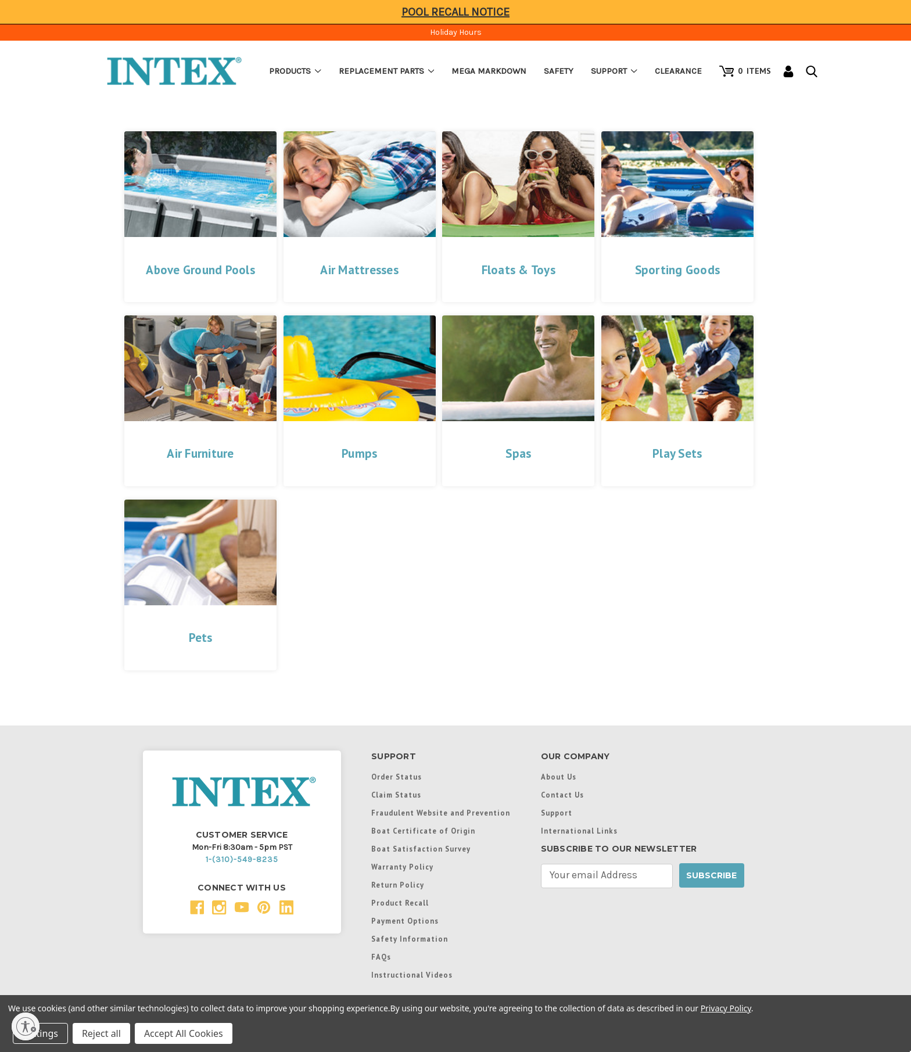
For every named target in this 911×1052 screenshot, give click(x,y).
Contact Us (562, 794)
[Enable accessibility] (26, 1026)
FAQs (381, 956)
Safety (558, 71)
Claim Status (396, 794)
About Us (558, 776)
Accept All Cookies (183, 1033)
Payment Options (405, 920)
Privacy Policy (726, 1008)
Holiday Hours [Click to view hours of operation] (456, 32)
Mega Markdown (488, 71)
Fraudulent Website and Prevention (440, 812)
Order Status (396, 776)
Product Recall (400, 902)
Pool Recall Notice (455, 12)
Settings (40, 1033)
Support (614, 71)
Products (295, 71)
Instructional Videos (412, 974)
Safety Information (409, 938)
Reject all (101, 1033)
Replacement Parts (387, 71)
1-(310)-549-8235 (242, 859)
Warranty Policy (402, 866)
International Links (579, 830)
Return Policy (397, 884)
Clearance (678, 71)
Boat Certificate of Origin (423, 830)
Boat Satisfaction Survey (421, 848)
